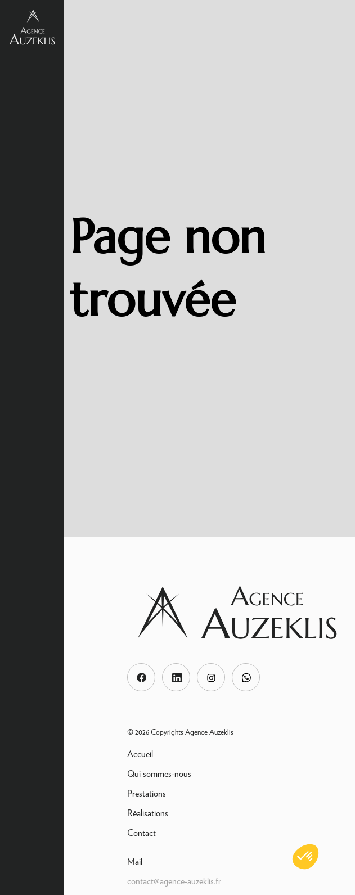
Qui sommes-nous (159, 773)
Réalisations (147, 813)
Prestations (146, 793)
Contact (141, 832)
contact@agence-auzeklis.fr (174, 881)
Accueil (140, 754)
